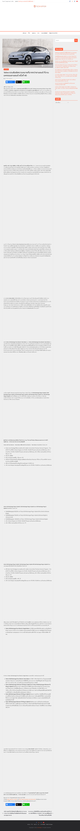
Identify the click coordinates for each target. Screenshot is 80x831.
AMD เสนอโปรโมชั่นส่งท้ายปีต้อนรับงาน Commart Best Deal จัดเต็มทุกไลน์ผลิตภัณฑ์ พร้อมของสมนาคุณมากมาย (14, 813)
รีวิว (29, 33)
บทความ (33, 33)
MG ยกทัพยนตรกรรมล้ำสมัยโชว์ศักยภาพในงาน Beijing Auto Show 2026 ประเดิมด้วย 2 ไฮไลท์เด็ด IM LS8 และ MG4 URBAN (66, 71)
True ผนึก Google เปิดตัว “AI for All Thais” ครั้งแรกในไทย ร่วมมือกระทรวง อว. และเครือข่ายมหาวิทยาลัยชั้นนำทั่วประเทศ (66, 76)
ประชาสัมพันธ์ (44, 33)
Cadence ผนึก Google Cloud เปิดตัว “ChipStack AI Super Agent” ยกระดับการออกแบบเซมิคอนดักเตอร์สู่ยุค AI (66, 88)
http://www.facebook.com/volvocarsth (27, 799)
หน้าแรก (24, 33)
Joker (11, 78)
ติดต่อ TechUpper (53, 33)
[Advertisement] (40, 21)
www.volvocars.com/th (12, 799)
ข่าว (38, 33)
